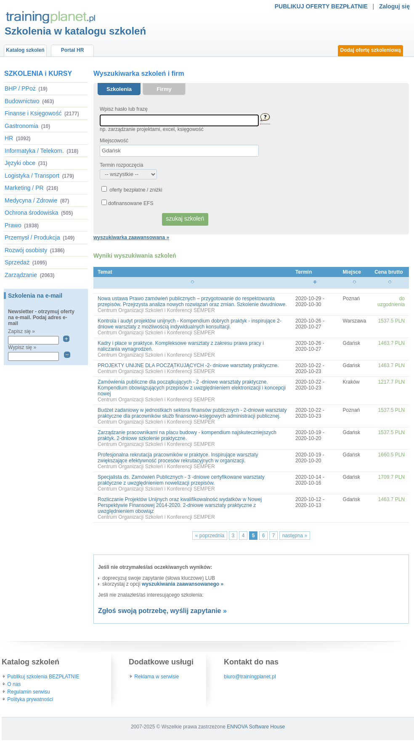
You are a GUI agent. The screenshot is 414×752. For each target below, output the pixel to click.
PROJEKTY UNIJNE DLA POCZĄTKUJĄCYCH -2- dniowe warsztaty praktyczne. (188, 365)
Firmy (164, 89)
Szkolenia (119, 89)
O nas (14, 684)
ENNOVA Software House (256, 727)
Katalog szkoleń (25, 50)
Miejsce (352, 272)
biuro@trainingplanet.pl (250, 677)
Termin (303, 272)
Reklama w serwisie (156, 677)
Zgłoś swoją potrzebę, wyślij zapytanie (159, 610)
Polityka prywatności (30, 699)
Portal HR (72, 50)
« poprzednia (209, 536)
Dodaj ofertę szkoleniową (370, 50)
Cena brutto (388, 272)
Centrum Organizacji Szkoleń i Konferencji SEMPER (156, 310)
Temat (105, 272)
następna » (294, 536)
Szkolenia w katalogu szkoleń (75, 31)
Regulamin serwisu (28, 692)
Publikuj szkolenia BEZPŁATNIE (43, 677)
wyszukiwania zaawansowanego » (182, 584)
